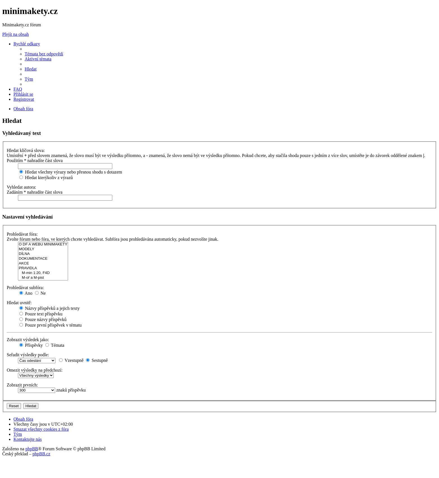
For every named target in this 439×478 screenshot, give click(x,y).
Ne (40, 293)
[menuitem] (44, 53)
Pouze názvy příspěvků (42, 319)
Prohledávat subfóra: (25, 287)
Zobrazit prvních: (22, 385)
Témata (54, 345)
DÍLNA (43, 254)
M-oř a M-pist (43, 277)
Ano (25, 293)
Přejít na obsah (15, 34)
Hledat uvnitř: (19, 302)
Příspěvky (31, 345)
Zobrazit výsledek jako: (28, 339)
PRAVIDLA (43, 268)
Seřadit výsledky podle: (28, 354)
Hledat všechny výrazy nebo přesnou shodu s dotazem (70, 172)
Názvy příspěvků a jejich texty (49, 308)
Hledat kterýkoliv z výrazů (46, 177)
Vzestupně (71, 360)
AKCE (43, 263)
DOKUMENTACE (43, 258)
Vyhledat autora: (21, 187)
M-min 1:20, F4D (43, 273)
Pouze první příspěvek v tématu (50, 325)
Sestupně (97, 360)
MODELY (43, 249)
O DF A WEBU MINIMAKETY (43, 244)
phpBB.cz (41, 453)
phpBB (31, 448)
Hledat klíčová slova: (26, 150)
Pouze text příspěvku (40, 313)
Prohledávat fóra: (22, 234)
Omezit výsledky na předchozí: (35, 370)
